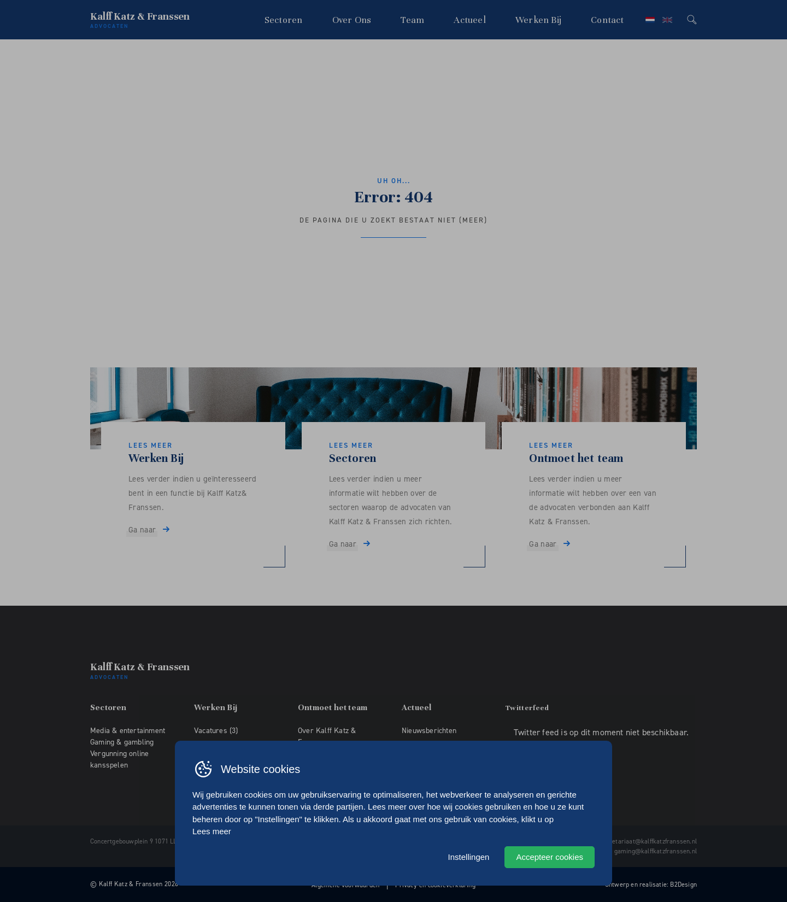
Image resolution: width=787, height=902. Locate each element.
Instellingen (469, 857)
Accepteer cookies (549, 857)
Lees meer (211, 831)
